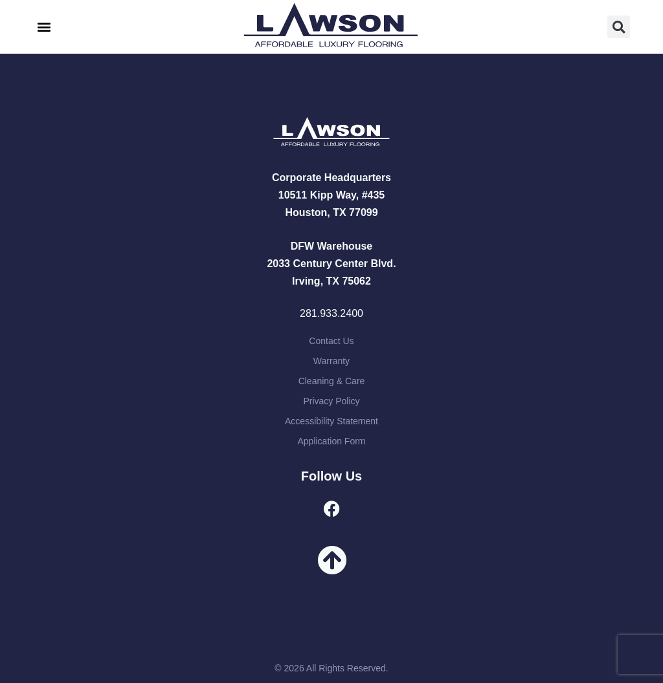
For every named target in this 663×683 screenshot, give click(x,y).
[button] (43, 27)
